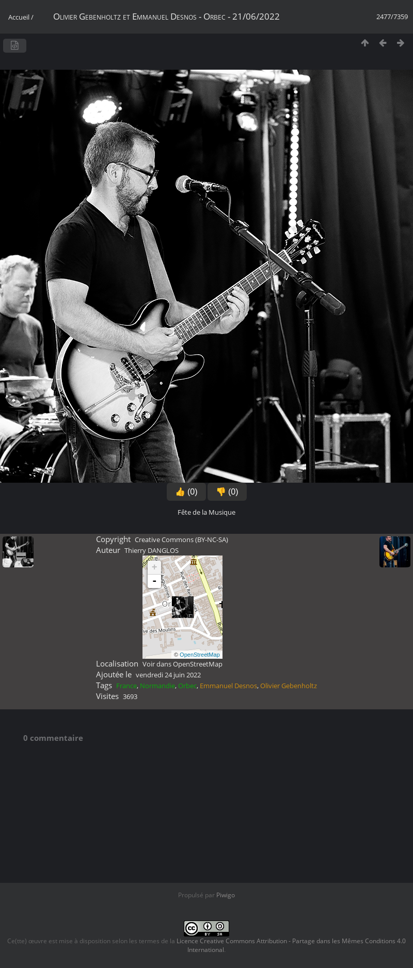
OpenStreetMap (200, 655)
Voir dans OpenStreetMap (182, 664)
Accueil (18, 17)
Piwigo (225, 895)
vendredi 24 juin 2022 (168, 674)
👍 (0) (186, 491)
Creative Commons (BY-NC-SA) (181, 539)
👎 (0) (227, 491)
